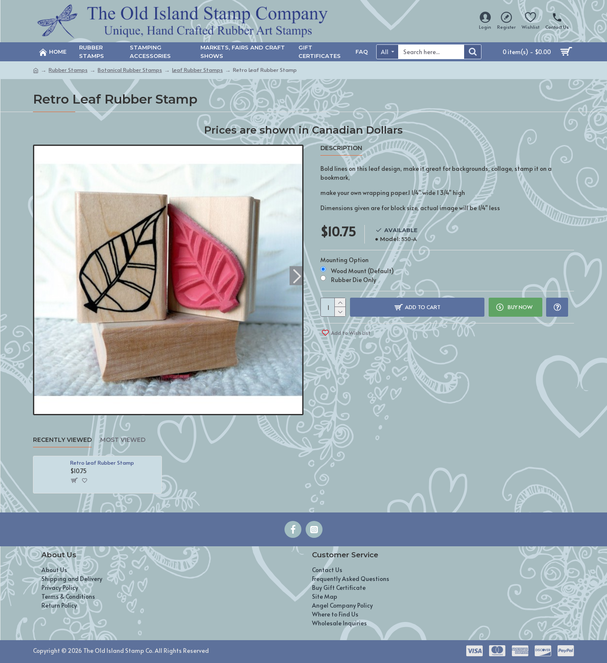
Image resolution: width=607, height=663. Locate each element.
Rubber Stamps (68, 70)
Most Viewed (122, 440)
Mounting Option (344, 260)
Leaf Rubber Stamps (197, 70)
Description (341, 148)
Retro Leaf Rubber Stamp (102, 462)
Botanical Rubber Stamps (130, 70)
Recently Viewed (62, 440)
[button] (297, 275)
